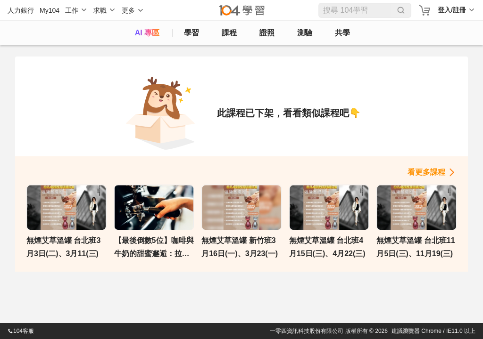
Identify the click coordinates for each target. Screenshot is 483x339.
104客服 (21, 331)
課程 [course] (229, 33)
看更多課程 (426, 172)
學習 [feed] (191, 33)
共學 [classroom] (342, 33)
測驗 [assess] (304, 33)
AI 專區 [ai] (147, 33)
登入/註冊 (452, 10)
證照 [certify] (267, 33)
